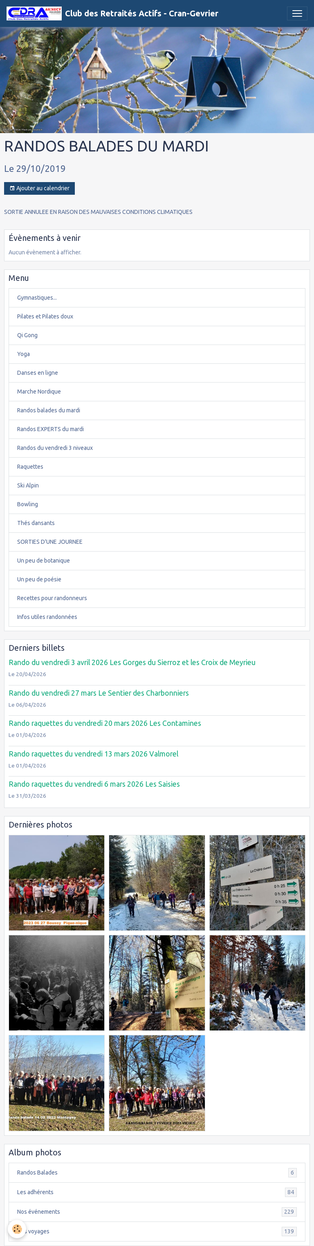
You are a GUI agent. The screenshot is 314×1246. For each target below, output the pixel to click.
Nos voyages (157, 1231)
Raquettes (30, 466)
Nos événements (157, 1212)
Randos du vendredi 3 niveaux (55, 448)
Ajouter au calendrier (39, 188)
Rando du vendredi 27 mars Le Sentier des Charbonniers (99, 693)
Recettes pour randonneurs (52, 598)
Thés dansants (36, 523)
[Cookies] (17, 1229)
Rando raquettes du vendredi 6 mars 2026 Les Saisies (94, 784)
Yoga (23, 354)
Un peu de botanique (43, 560)
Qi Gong (27, 335)
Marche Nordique (39, 391)
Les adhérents (157, 1192)
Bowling (27, 504)
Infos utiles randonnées (47, 617)
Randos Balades (157, 1172)
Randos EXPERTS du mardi (50, 429)
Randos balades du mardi (48, 410)
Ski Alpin (28, 485)
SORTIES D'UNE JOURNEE (50, 541)
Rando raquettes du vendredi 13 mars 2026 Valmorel (93, 754)
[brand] (112, 13)
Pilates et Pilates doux (45, 316)
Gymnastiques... (37, 297)
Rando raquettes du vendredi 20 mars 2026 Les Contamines (105, 723)
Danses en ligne (37, 372)
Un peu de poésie (39, 579)
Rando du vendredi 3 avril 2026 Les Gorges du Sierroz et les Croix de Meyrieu (132, 662)
